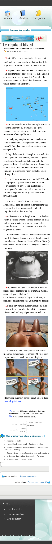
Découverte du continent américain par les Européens (28, 453)
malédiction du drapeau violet (19, 459)
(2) (23, 201)
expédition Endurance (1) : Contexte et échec (25, 444)
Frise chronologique (15, 514)
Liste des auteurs (14, 519)
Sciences (14, 424)
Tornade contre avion (28, 476)
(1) (16, 61)
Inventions (39, 422)
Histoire (31, 422)
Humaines (23, 424)
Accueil (8, 13)
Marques (22, 431)
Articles (23, 13)
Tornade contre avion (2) (37, 482)
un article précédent (12, 401)
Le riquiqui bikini (18, 44)
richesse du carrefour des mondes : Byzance (25, 456)
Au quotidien (14, 430)
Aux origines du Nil (14, 441)
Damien (13, 51)
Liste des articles (14, 509)
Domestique (22, 428)
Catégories (39, 13)
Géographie (30, 425)
